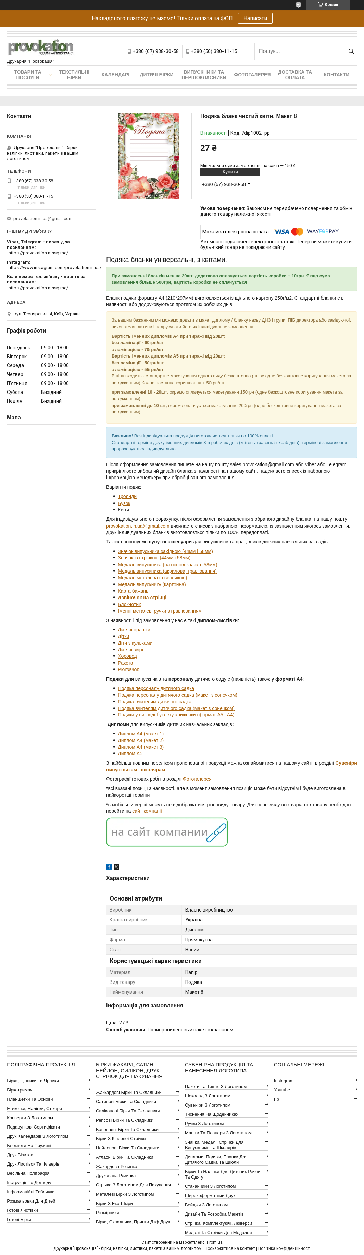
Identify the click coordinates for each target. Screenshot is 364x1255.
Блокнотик (129, 604)
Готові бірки (19, 1219)
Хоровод (127, 656)
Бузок (124, 503)
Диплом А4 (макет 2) (141, 740)
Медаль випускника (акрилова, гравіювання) (167, 571)
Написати (255, 18)
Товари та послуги (27, 74)
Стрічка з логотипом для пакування (133, 1184)
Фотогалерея (252, 74)
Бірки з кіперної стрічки (121, 1138)
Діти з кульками (135, 643)
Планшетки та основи (30, 1099)
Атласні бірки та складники (124, 1157)
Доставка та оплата (295, 74)
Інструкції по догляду (29, 1182)
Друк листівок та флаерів (33, 1164)
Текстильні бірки (74, 74)
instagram (284, 1080)
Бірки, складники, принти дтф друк (133, 1221)
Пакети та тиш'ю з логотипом (216, 1086)
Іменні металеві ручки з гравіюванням (160, 611)
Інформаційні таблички (30, 1191)
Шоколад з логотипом (207, 1095)
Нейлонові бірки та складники (127, 1147)
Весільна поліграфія (28, 1173)
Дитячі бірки (157, 74)
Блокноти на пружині (29, 1145)
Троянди (127, 496)
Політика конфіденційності (284, 1248)
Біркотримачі (20, 1090)
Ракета (125, 663)
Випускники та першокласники (203, 74)
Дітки (123, 636)
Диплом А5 (130, 753)
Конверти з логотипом (30, 1117)
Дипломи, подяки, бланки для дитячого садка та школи (216, 1159)
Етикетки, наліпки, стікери (34, 1108)
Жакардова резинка (116, 1166)
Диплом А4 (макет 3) (141, 747)
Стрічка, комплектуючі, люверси (218, 1223)
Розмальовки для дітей (31, 1201)
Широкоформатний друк (210, 1195)
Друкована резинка (116, 1175)
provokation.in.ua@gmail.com (138, 526)
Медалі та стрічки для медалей (218, 1232)
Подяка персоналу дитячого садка (156, 688)
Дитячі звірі (130, 649)
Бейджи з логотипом (206, 1204)
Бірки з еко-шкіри (114, 1203)
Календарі (115, 74)
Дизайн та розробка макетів (214, 1214)
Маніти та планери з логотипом (218, 1132)
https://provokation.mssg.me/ (38, 252)
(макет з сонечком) (215, 695)
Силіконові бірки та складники (128, 1110)
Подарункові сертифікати (33, 1127)
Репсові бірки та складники (124, 1120)
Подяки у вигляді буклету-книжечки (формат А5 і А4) (176, 714)
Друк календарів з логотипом (37, 1136)
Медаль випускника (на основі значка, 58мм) (167, 564)
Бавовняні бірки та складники (127, 1129)
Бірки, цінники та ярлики (33, 1080)
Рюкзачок (128, 669)
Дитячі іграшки (134, 629)
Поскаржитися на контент (230, 1248)
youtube (282, 1090)
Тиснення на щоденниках (211, 1114)
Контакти (337, 74)
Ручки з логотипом (204, 1123)
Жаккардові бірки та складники (129, 1092)
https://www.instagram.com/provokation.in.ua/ (55, 267)
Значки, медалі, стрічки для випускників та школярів (214, 1144)
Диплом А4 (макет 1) (141, 733)
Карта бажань (133, 591)
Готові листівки (22, 1210)
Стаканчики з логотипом (210, 1186)
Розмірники (107, 1212)
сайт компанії (147, 811)
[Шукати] (351, 51)
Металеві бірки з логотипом (125, 1194)
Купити (230, 171)
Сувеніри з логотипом (207, 1105)
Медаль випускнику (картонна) (152, 584)
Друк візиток (20, 1154)
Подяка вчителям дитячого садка (154, 701)
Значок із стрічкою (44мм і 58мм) (154, 557)
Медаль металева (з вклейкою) (152, 577)
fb (276, 1099)
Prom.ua (215, 1242)
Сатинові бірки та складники (126, 1101)
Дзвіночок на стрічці (142, 597)
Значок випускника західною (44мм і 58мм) (165, 551)
